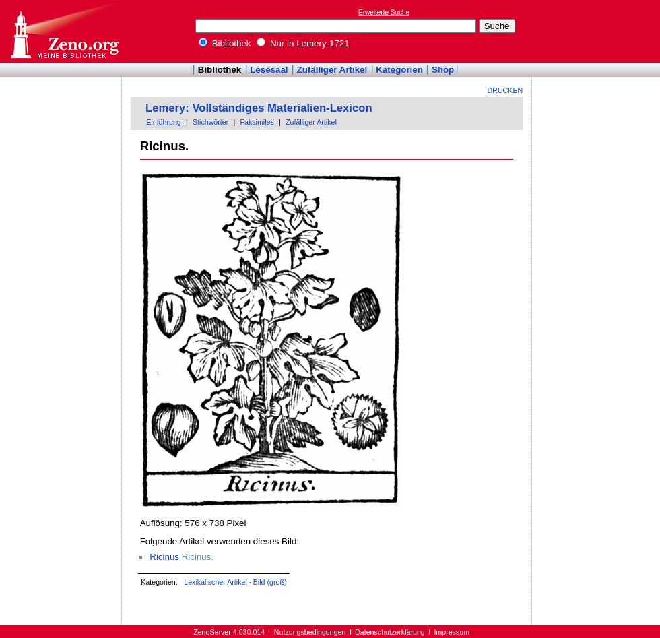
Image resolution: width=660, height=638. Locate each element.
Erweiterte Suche (383, 12)
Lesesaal (269, 70)
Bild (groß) (270, 582)
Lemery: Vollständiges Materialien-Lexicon (258, 108)
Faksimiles (256, 122)
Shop (443, 70)
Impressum (451, 632)
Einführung (163, 122)
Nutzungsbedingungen (310, 632)
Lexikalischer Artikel (215, 582)
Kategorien (399, 70)
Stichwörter (210, 122)
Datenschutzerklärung (390, 632)
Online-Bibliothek (64, 31)
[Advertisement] (598, 31)
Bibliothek (225, 43)
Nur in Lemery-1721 (303, 43)
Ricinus (164, 557)
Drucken (505, 90)
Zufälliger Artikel (332, 70)
